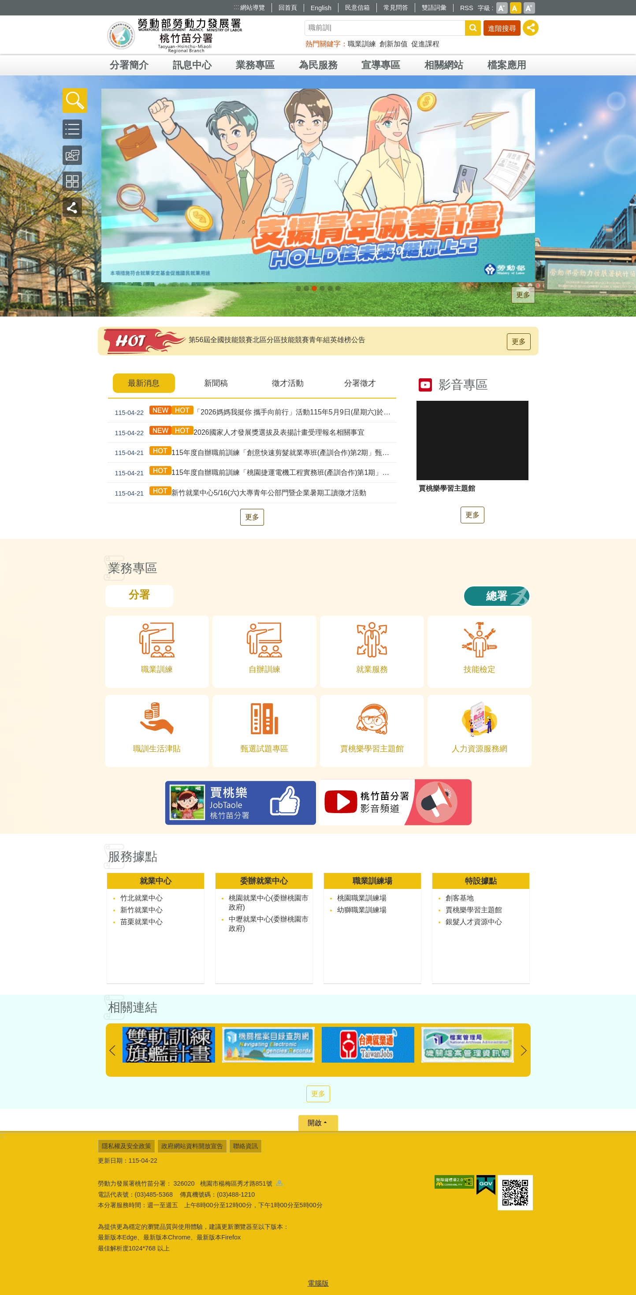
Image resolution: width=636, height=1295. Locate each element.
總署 (496, 596)
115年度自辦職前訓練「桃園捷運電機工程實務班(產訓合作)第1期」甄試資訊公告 (254, 472)
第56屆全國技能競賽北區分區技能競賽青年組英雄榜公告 (277, 339)
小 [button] (502, 8)
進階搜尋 (502, 28)
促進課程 (425, 44)
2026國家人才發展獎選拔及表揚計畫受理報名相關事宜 (238, 432)
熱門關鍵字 (323, 44)
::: (236, 7)
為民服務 (318, 65)
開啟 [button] (315, 1123)
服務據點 (132, 856)
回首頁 (288, 7)
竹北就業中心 (141, 898)
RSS (466, 7)
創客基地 (460, 898)
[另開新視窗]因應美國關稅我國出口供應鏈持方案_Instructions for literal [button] (298, 288)
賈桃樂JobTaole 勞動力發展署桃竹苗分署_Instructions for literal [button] (338, 288)
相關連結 (132, 1007)
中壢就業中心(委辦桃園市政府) (269, 923)
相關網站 (443, 65)
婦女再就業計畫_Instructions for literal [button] (330, 288)
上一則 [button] (112, 1050)
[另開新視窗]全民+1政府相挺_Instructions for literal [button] (306, 288)
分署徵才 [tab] (360, 383)
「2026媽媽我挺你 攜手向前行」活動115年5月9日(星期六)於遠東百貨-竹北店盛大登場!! (254, 412)
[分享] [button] (531, 28)
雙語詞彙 (434, 7)
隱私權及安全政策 (126, 1145)
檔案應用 (506, 65)
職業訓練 (362, 44)
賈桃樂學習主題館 (474, 910)
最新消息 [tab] (144, 383)
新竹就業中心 (141, 910)
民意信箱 (357, 7)
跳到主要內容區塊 (4, 4)
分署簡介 (129, 65)
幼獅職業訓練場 (362, 910)
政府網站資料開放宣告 (192, 1145)
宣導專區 (380, 65)
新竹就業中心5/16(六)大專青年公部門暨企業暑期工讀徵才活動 (239, 492)
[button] (75, 100)
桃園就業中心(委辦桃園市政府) (269, 902)
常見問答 (395, 7)
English (321, 7)
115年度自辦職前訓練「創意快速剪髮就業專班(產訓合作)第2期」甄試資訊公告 (254, 452)
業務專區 (255, 65)
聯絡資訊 (245, 1145)
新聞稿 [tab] (216, 383)
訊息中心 (192, 65)
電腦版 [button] (318, 1283)
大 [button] (529, 8)
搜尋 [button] (473, 28)
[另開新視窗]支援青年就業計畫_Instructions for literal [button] (314, 288)
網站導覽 (252, 7)
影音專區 (463, 385)
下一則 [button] (524, 1050)
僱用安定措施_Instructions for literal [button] (322, 288)
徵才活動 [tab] (288, 383)
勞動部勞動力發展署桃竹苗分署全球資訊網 (174, 35)
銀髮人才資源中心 (474, 922)
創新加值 (393, 44)
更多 (523, 295)
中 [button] (515, 8)
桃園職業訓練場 (362, 898)
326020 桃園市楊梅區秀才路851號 (228, 1183)
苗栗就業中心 (141, 922)
